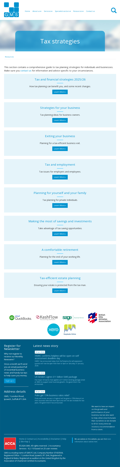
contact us (25, 70)
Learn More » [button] (60, 91)
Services (48, 11)
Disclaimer (55, 439)
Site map (24, 441)
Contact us (90, 11)
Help (64, 439)
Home (27, 11)
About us (37, 11)
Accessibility (43, 439)
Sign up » (10, 380)
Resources (78, 11)
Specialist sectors (63, 11)
